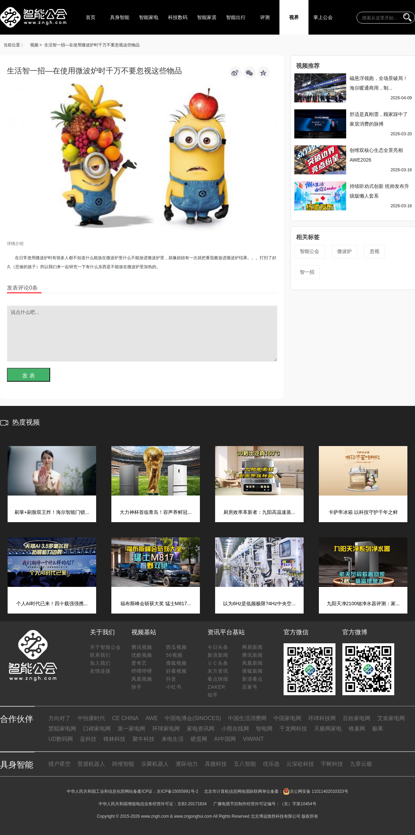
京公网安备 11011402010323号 (315, 791)
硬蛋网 (199, 739)
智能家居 (206, 17)
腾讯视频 (141, 647)
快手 (136, 687)
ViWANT (253, 739)
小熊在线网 (235, 729)
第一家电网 (131, 729)
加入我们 (100, 663)
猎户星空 (59, 764)
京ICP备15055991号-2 (177, 791)
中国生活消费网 (247, 718)
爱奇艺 (139, 663)
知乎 (213, 695)
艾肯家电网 (391, 718)
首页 (90, 17)
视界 (294, 17)
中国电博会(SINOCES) (193, 718)
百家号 (250, 687)
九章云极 (361, 764)
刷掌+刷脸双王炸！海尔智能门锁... (52, 512)
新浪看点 (252, 679)
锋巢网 (357, 729)
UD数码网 (60, 739)
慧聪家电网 (62, 729)
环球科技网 (322, 718)
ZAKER (216, 687)
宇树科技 (332, 764)
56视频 (174, 655)
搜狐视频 (176, 663)
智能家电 (148, 17)
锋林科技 (114, 739)
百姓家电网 (356, 718)
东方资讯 (218, 671)
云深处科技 (300, 764)
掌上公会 (323, 17)
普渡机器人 (91, 764)
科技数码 (177, 17)
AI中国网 (225, 739)
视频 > (36, 45)
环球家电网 (166, 729)
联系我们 (100, 655)
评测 (265, 17)
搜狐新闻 (252, 671)
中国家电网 (287, 718)
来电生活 (173, 739)
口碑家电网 (97, 729)
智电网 (264, 729)
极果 (377, 729)
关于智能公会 (105, 647)
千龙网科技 (293, 729)
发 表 (28, 376)
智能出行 (236, 17)
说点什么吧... (142, 334)
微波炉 (344, 251)
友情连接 (100, 671)
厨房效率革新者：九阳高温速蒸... (259, 512)
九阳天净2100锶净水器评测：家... (363, 603)
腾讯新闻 (252, 655)
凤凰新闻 (252, 663)
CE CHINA (125, 718)
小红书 (174, 687)
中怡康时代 (91, 718)
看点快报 (218, 679)
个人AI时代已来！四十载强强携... (52, 603)
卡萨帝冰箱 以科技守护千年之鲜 (363, 512)
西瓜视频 (176, 647)
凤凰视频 (141, 679)
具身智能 (119, 17)
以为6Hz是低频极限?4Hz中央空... (259, 603)
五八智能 (245, 764)
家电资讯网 (200, 729)
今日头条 (218, 647)
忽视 (374, 251)
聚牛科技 (143, 739)
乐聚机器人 (155, 764)
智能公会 (309, 251)
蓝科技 (88, 739)
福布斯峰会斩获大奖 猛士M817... (155, 603)
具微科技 (216, 764)
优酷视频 (141, 655)
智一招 (307, 272)
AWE (151, 718)
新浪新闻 (218, 655)
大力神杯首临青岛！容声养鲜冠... (156, 512)
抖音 (171, 679)
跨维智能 (123, 764)
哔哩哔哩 (141, 671)
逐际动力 (187, 764)
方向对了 (59, 718)
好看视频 (176, 671)
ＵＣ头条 (218, 663)
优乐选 (271, 764)
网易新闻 (252, 647)
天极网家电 (328, 729)
